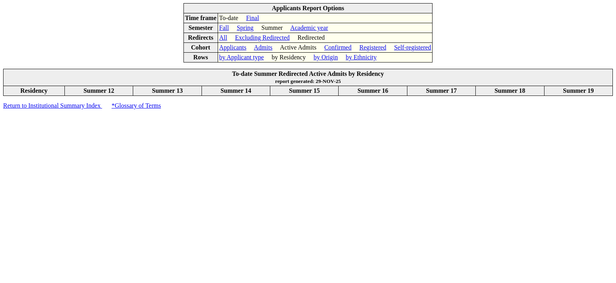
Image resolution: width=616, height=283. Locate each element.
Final (252, 18)
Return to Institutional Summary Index (52, 105)
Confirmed (337, 47)
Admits (263, 47)
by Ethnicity (361, 57)
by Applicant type (241, 57)
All (223, 37)
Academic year (309, 27)
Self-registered (412, 47)
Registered (372, 47)
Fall (224, 27)
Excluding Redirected (262, 37)
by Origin (326, 57)
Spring (245, 27)
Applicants (232, 47)
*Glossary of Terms (136, 105)
